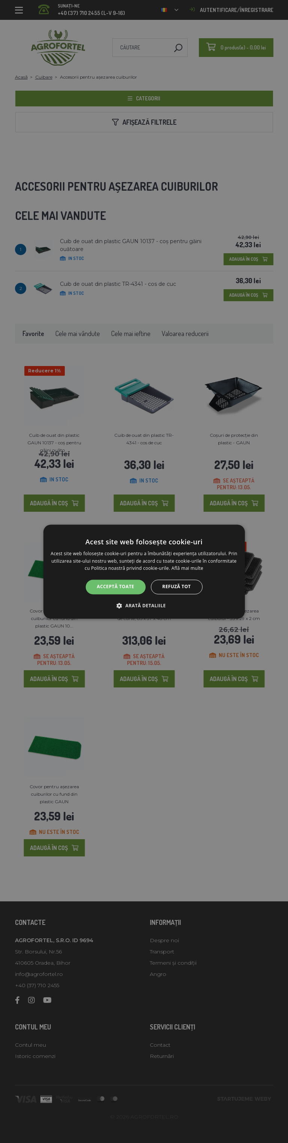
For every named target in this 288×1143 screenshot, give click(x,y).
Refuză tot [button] (176, 587)
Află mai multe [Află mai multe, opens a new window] (187, 568)
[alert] (144, 571)
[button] (144, 605)
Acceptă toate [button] (115, 587)
